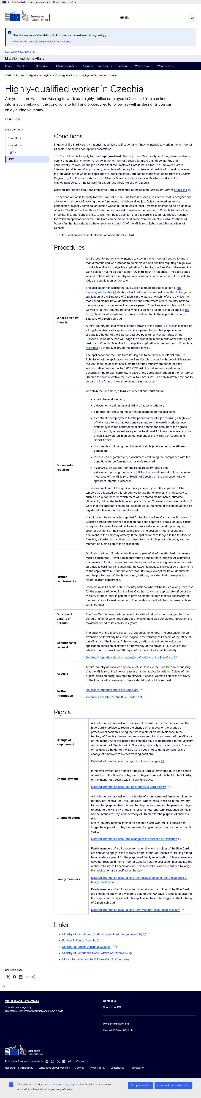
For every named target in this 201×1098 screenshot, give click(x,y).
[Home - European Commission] (30, 15)
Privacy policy (97, 1067)
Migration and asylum (40, 75)
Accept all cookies (141, 1085)
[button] (8, 976)
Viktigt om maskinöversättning (54, 41)
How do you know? (64, 2)
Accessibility (137, 1067)
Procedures (15, 145)
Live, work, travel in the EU (20, 51)
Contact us (82, 1061)
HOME (8, 75)
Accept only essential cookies (173, 1085)
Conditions (15, 138)
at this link (180, 189)
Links (11, 159)
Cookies (79, 1067)
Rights (12, 152)
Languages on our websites (54, 1067)
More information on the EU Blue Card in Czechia (94, 959)
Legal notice (117, 1067)
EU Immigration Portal (66, 75)
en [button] (124, 17)
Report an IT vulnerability (19, 1067)
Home (8, 66)
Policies (20, 75)
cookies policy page (64, 1084)
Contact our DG (112, 1007)
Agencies (88, 66)
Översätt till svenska (24, 41)
